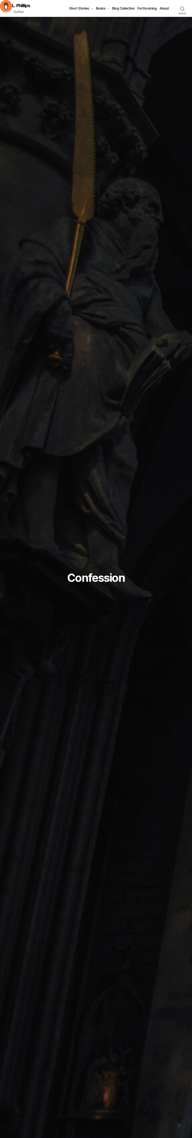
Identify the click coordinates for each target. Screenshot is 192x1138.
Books (101, 8)
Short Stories (79, 8)
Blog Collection (123, 8)
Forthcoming (147, 8)
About (164, 8)
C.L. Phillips (19, 5)
